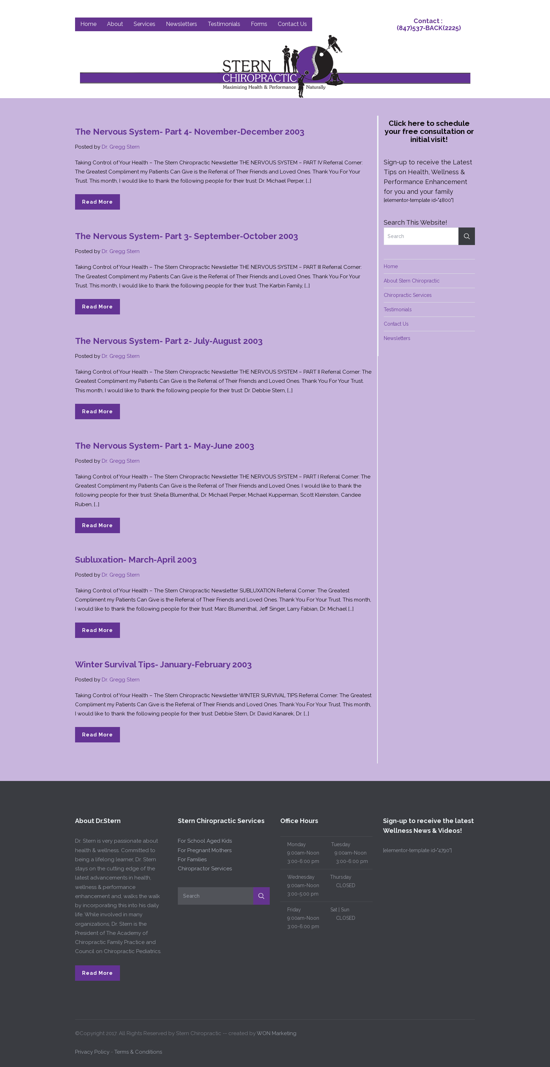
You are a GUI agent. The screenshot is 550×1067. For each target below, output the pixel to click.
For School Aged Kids (205, 841)
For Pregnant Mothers (205, 850)
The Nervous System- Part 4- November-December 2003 (189, 132)
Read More (97, 202)
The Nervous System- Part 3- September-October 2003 (186, 236)
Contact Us (396, 324)
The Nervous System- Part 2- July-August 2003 (169, 341)
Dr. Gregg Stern (121, 147)
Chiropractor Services (205, 868)
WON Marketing (276, 1033)
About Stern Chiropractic (412, 281)
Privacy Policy (92, 1052)
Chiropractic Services (408, 295)
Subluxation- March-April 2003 (136, 560)
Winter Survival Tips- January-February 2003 (163, 664)
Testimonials (398, 309)
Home (391, 266)
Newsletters (397, 338)
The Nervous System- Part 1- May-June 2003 (164, 446)
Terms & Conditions (138, 1052)
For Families (192, 859)
